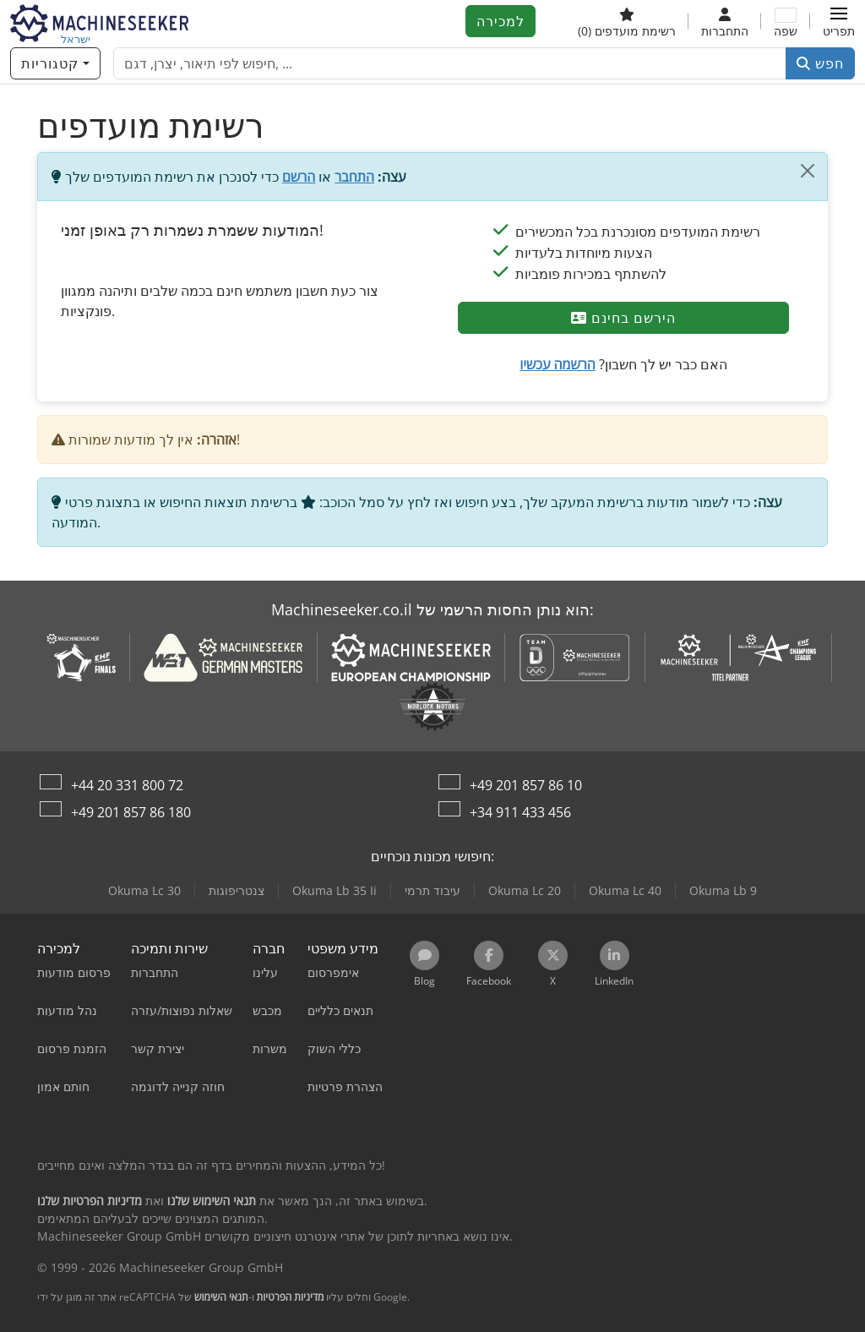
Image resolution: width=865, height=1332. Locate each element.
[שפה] (785, 21)
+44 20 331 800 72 (127, 785)
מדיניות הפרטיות (290, 1297)
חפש (820, 63)
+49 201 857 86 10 (526, 785)
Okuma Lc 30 (144, 890)
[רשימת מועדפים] (627, 21)
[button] (839, 21)
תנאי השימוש (221, 1297)
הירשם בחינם (623, 317)
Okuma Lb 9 (723, 890)
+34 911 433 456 (520, 812)
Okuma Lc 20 (524, 890)
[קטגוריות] (55, 63)
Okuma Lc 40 (625, 890)
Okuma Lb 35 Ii (334, 890)
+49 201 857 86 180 (131, 812)
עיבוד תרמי (432, 890)
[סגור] (807, 170)
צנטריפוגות (236, 890)
